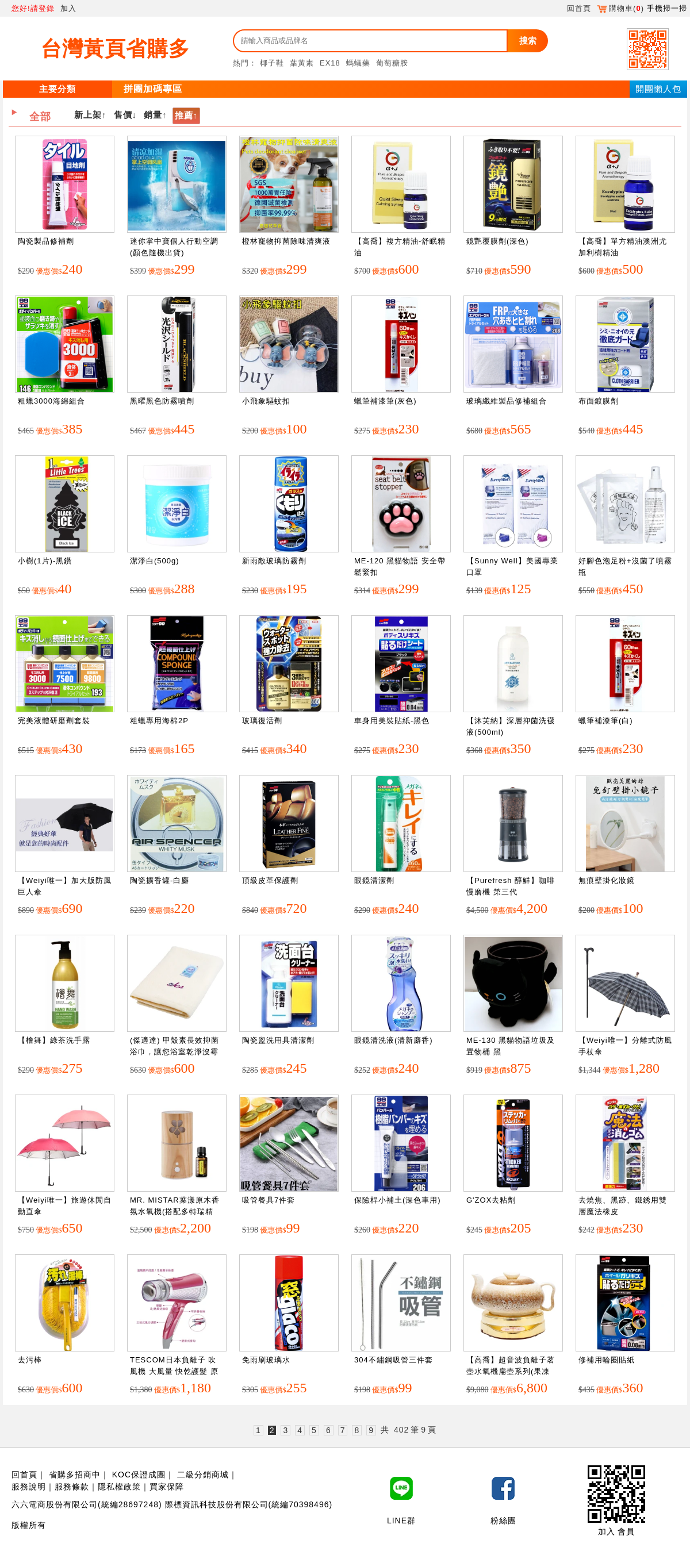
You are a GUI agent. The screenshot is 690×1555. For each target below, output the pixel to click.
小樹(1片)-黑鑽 (45, 560)
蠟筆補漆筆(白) (605, 720)
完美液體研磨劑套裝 (54, 720)
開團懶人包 (658, 89)
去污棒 (30, 1360)
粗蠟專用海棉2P (159, 720)
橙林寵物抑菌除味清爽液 (286, 241)
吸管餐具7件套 (268, 1200)
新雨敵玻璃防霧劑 (274, 560)
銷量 (153, 115)
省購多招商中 (75, 1474)
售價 (123, 115)
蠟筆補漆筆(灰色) (385, 401)
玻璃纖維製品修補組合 (506, 401)
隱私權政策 (119, 1486)
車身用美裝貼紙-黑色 (392, 720)
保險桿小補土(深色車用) (397, 1200)
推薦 (184, 115)
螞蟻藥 (358, 63)
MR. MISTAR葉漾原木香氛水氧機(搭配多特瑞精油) (175, 1211)
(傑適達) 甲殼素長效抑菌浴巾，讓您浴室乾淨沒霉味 (174, 1051)
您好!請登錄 (33, 8)
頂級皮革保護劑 (270, 880)
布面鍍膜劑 (598, 401)
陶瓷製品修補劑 (46, 241)
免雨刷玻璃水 (266, 1360)
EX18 (330, 63)
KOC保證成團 (139, 1474)
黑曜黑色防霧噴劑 (162, 401)
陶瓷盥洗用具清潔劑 (278, 1040)
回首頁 (579, 8)
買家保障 (167, 1486)
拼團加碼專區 (153, 89)
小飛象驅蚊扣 (266, 401)
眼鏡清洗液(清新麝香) (393, 1040)
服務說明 (29, 1486)
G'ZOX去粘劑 (491, 1200)
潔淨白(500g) (154, 560)
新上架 (88, 115)
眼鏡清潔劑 (374, 880)
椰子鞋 (272, 63)
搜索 (527, 40)
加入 (68, 8)
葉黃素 (302, 63)
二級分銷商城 (203, 1474)
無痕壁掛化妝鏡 (606, 880)
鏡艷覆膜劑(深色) (497, 241)
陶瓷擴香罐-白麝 (159, 880)
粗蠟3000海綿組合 (51, 401)
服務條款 (72, 1486)
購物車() (620, 8)
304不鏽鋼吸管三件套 (393, 1360)
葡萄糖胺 (392, 63)
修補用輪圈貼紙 (606, 1360)
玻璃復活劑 (262, 720)
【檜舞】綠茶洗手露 (54, 1040)
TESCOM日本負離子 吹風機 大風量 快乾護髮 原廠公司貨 (174, 1371)
